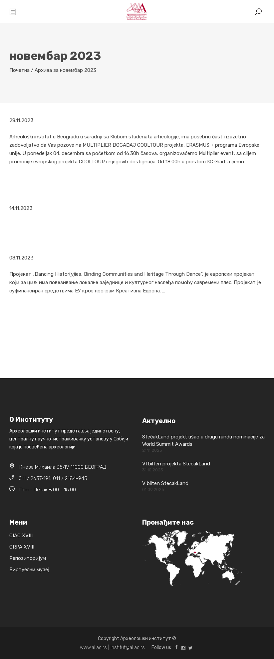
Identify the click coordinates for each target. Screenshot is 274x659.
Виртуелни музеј (29, 570)
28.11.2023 (21, 120)
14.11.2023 (21, 208)
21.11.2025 (152, 450)
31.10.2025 (152, 469)
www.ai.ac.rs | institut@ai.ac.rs (112, 647)
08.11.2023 (21, 258)
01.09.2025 (153, 489)
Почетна (19, 70)
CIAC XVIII (21, 536)
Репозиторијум (27, 558)
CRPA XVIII (21, 547)
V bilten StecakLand (165, 483)
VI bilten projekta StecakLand (176, 464)
